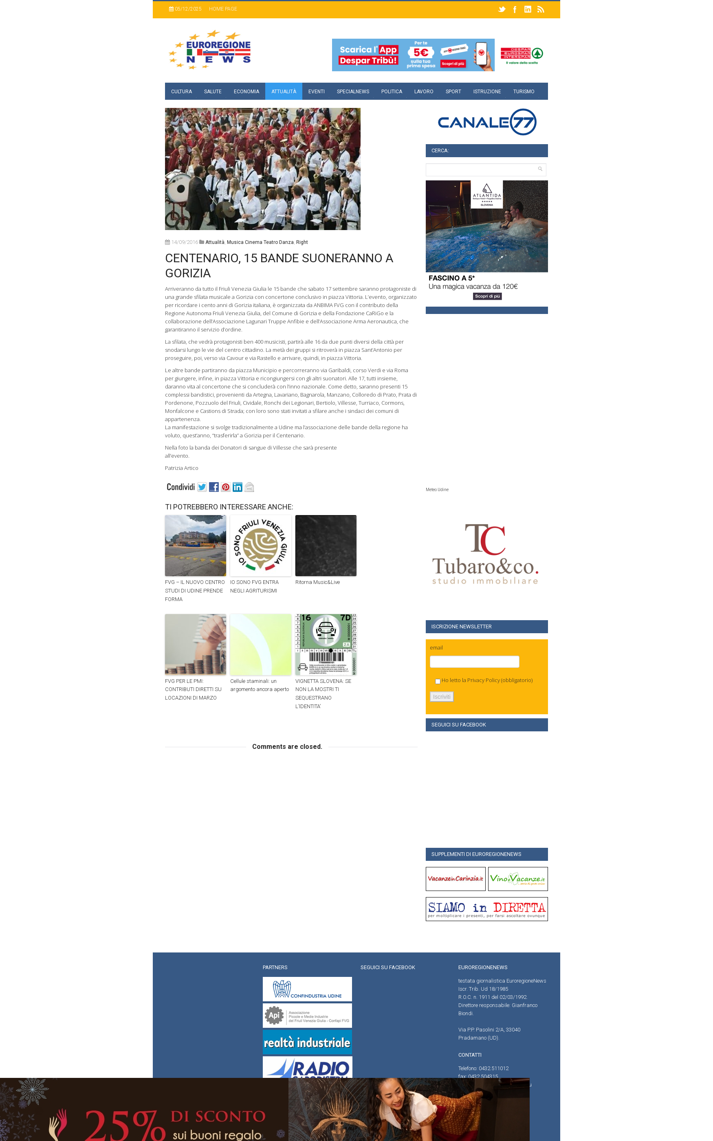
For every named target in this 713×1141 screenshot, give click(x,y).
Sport (453, 91)
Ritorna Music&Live (317, 582)
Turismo (524, 91)
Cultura (181, 91)
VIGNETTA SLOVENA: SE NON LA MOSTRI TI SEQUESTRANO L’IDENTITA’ (323, 693)
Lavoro (424, 91)
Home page (223, 9)
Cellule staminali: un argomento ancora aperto (259, 685)
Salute (213, 91)
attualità (214, 242)
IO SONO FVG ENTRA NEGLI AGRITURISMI (254, 586)
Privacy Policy (483, 680)
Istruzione (487, 91)
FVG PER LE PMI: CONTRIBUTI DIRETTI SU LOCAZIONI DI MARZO (193, 689)
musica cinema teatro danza (260, 242)
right (302, 242)
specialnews (353, 91)
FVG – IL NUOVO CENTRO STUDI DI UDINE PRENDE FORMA (195, 590)
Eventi (316, 91)
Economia (246, 91)
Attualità (283, 91)
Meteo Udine (437, 489)
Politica (391, 91)
